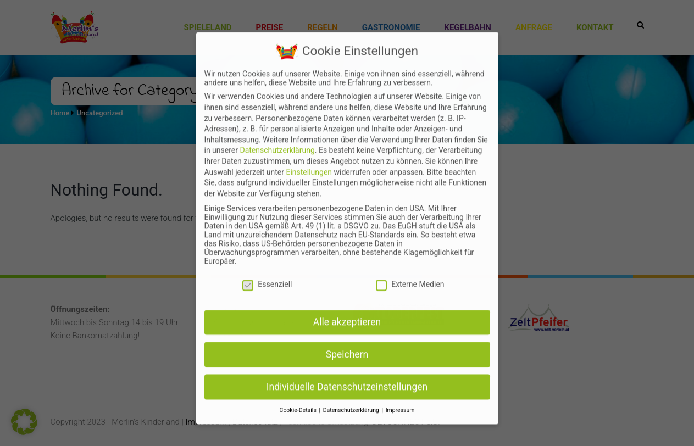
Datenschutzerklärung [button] (352, 438)
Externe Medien (410, 312)
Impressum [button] (400, 438)
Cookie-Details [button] (299, 438)
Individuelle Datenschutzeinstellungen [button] (347, 414)
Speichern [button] (347, 382)
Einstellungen (309, 200)
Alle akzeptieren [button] (347, 349)
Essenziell (267, 312)
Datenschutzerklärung (277, 178)
